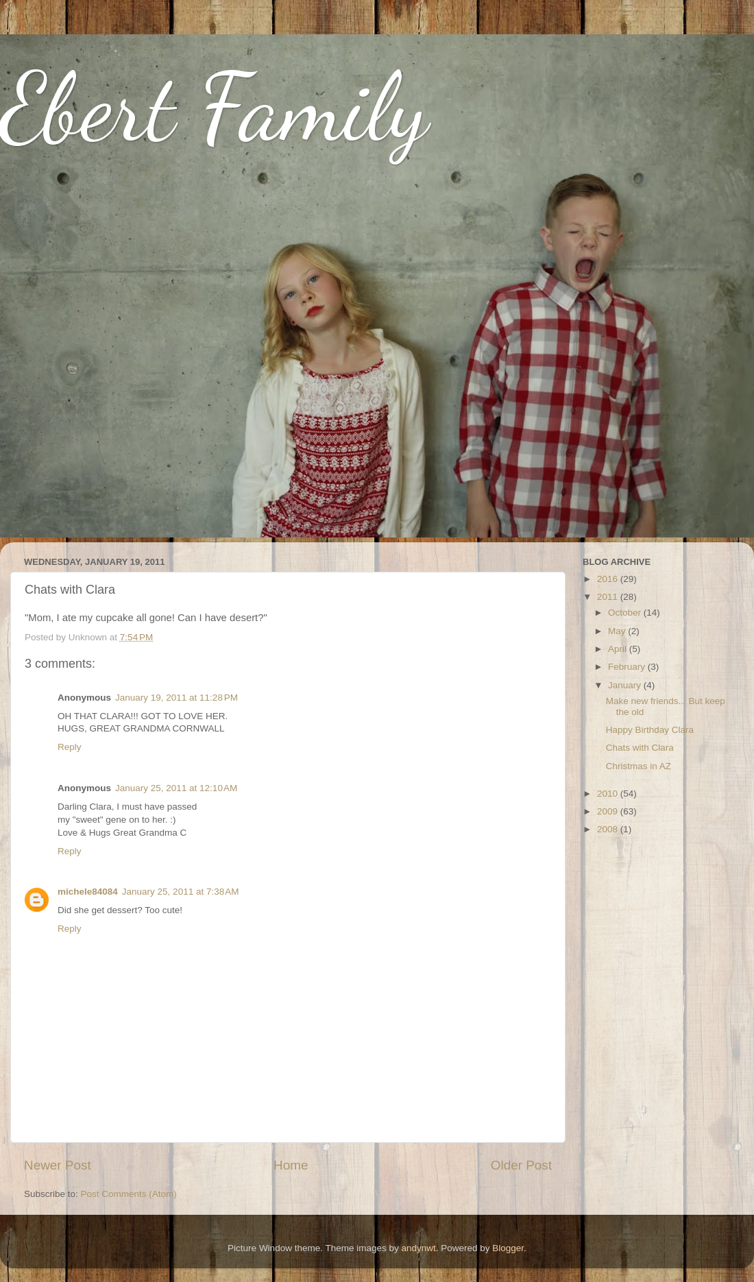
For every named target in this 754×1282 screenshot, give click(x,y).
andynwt (418, 1248)
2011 (608, 597)
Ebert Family (214, 107)
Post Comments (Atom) (129, 1194)
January (626, 685)
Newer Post (57, 1165)
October (626, 612)
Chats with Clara (640, 747)
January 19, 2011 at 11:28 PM (176, 697)
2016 (608, 579)
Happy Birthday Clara (650, 730)
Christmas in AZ (638, 766)
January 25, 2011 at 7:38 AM (180, 891)
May (618, 631)
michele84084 (88, 891)
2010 (608, 793)
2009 (608, 811)
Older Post (521, 1165)
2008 (608, 829)
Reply (70, 747)
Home (290, 1165)
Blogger (508, 1248)
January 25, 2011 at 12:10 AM (176, 788)
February (628, 667)
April (618, 649)
